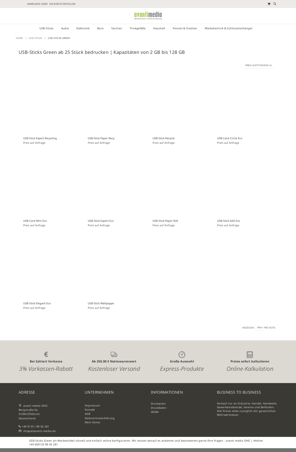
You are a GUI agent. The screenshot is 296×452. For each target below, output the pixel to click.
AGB (87, 414)
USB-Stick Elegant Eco (37, 303)
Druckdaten (158, 408)
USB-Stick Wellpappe (101, 303)
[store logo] (148, 16)
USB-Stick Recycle (164, 138)
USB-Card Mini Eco (35, 221)
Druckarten (158, 403)
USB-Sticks (35, 38)
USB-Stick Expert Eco (101, 221)
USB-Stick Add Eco (228, 221)
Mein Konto (92, 422)
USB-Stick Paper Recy (101, 138)
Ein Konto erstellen (62, 3)
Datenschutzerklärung (100, 418)
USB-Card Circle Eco (229, 138)
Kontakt (90, 409)
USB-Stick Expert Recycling (40, 138)
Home (19, 38)
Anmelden (33, 3)
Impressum (92, 405)
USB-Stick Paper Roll (165, 221)
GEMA (155, 412)
